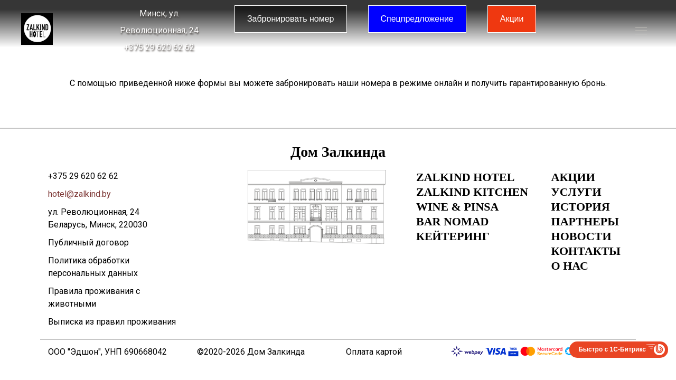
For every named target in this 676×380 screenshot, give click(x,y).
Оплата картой (374, 352)
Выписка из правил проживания (112, 322)
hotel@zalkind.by (79, 194)
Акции (512, 18)
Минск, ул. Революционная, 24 (159, 21)
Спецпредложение (417, 18)
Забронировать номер (290, 18)
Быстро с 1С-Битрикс (612, 349)
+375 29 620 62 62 (159, 47)
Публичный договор (88, 243)
